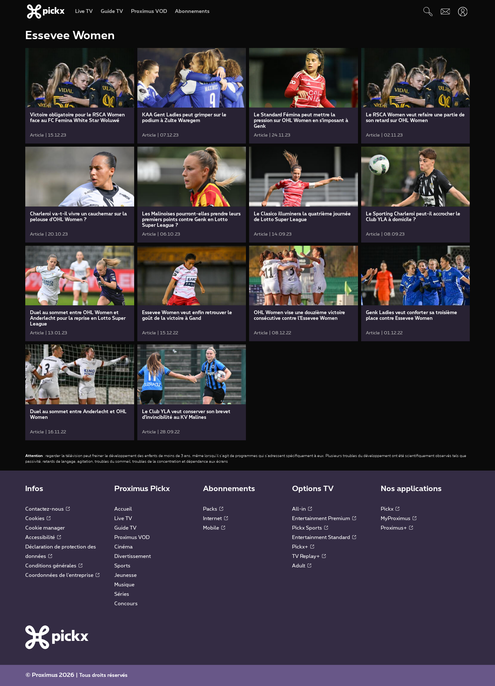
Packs (213, 509)
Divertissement (132, 556)
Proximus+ (397, 528)
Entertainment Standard (324, 537)
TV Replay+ (309, 556)
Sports (122, 565)
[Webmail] (445, 11)
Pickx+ (303, 546)
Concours (126, 603)
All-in (302, 509)
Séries (121, 594)
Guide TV (125, 528)
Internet (215, 518)
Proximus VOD (132, 537)
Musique (124, 584)
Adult (301, 565)
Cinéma (123, 546)
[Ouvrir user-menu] (462, 11)
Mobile (214, 528)
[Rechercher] (428, 11)
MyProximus (398, 518)
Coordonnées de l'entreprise (62, 575)
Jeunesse (125, 575)
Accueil (123, 509)
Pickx (390, 509)
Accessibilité (43, 537)
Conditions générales (53, 565)
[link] (79, 96)
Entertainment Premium (324, 518)
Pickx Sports (310, 528)
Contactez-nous (47, 509)
